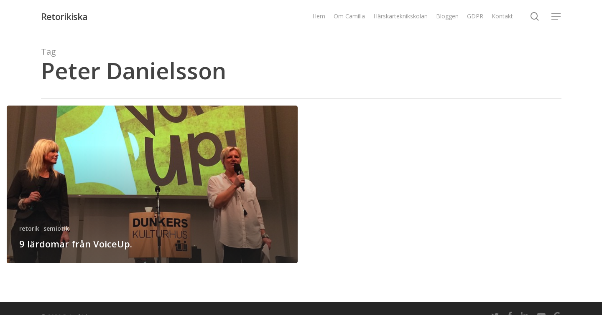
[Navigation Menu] (556, 16)
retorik (29, 228)
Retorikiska (64, 16)
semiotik (56, 228)
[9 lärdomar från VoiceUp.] (152, 184)
